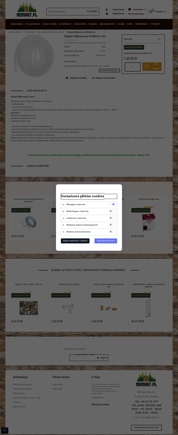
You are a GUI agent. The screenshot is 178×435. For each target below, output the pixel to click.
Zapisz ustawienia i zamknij (75, 241)
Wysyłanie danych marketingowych (82, 225)
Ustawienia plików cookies (82, 196)
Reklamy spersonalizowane (78, 232)
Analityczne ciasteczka (76, 218)
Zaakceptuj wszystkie (106, 241)
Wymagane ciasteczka (75, 204)
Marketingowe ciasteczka (77, 211)
